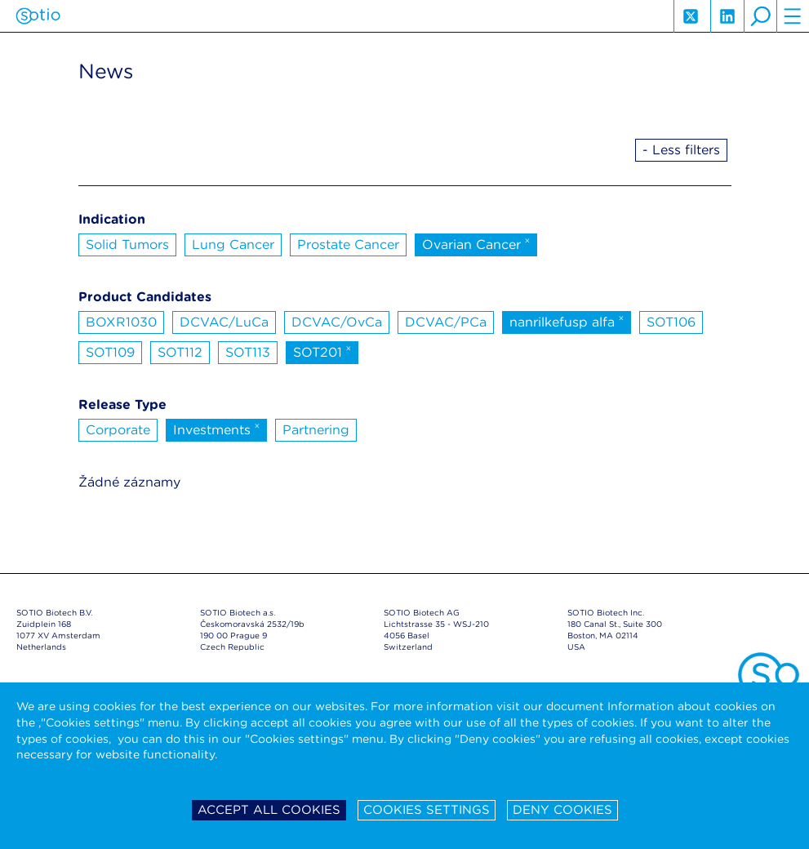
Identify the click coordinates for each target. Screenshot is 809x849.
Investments (216, 429)
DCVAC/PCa (446, 322)
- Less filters (681, 150)
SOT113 (247, 352)
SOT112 (180, 352)
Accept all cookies (269, 809)
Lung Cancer (233, 244)
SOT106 (671, 322)
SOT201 (322, 351)
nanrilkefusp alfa (567, 321)
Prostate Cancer (348, 244)
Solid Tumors (127, 244)
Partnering (315, 430)
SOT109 (110, 352)
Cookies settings (426, 809)
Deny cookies (562, 809)
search (760, 16)
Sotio (38, 16)
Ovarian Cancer (476, 243)
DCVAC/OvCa (336, 322)
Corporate (118, 430)
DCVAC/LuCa (224, 322)
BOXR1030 (121, 322)
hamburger (792, 16)
